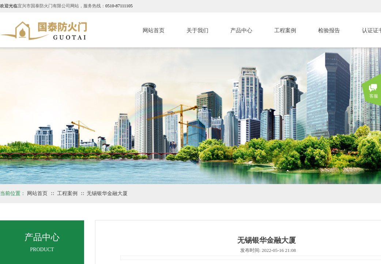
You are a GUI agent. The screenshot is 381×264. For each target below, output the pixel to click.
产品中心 (241, 30)
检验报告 (329, 30)
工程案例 (285, 30)
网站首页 (154, 30)
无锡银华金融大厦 (107, 193)
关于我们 (197, 30)
